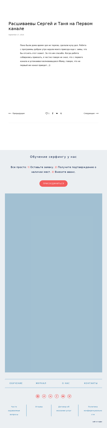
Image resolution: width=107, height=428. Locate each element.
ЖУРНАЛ (41, 383)
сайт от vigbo (97, 421)
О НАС (66, 383)
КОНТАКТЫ (91, 383)
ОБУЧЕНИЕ (16, 383)
